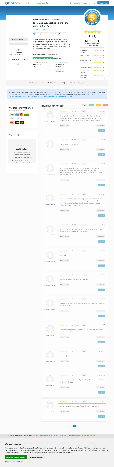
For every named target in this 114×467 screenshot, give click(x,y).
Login (93, 3)
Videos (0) (14, 135)
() (100, 125)
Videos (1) (62, 83)
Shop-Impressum (60, 71)
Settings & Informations (36, 457)
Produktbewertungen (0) (77, 83)
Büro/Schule (37, 29)
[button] (36, 34)
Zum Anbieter (18, 44)
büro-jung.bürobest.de (62, 62)
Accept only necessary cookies (15, 457)
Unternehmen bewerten (18, 39)
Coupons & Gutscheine (48, 83)
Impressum (8, 461)
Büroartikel (45, 29)
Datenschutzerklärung (17, 461)
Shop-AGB (58, 69)
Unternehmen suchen (42, 3)
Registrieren (103, 3)
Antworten (101, 130)
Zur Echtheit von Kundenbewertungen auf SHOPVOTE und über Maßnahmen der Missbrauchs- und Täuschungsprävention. (54, 95)
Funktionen (28, 3)
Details (84, 111)
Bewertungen (32, 83)
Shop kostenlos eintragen (78, 3)
